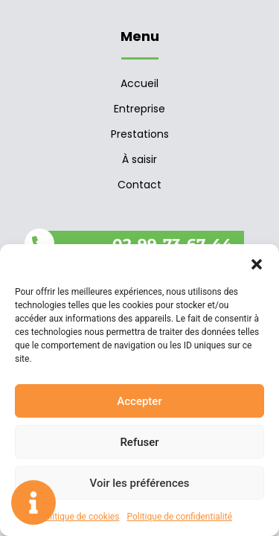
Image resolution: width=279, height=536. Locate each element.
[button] (256, 262)
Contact (139, 184)
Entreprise (139, 108)
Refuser (139, 442)
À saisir (139, 159)
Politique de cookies (79, 516)
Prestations (140, 134)
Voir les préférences (140, 483)
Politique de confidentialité (179, 516)
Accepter (139, 401)
